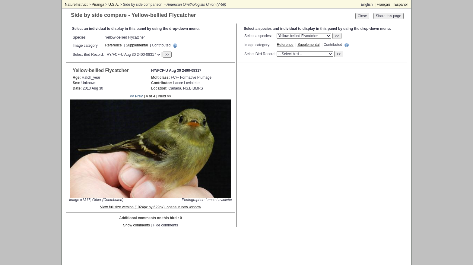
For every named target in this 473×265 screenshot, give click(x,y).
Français (383, 4)
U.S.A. (113, 4)
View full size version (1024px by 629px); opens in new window (150, 207)
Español (401, 4)
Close (362, 16)
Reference (113, 45)
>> (167, 54)
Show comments (136, 225)
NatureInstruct (76, 4)
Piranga (98, 4)
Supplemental (137, 45)
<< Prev (136, 96)
